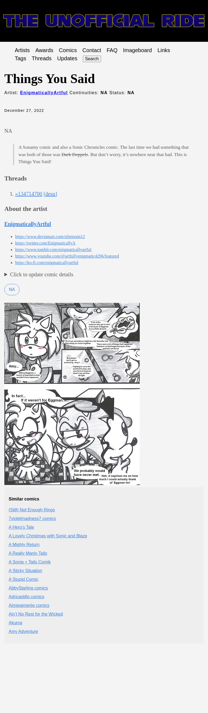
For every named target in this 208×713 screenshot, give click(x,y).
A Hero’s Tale (21, 527)
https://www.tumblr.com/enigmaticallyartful (53, 249)
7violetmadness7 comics (32, 518)
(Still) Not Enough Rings (32, 510)
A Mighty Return (24, 544)
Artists (22, 50)
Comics (68, 50)
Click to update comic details (41, 274)
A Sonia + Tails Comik (30, 562)
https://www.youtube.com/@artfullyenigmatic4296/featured (67, 256)
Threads (41, 58)
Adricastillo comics (26, 596)
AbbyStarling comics (28, 588)
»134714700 (28, 194)
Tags (20, 58)
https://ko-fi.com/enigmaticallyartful (46, 262)
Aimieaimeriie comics (29, 605)
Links (163, 50)
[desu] (50, 194)
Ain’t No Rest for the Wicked (36, 614)
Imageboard (137, 50)
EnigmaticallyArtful (44, 92)
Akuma (15, 622)
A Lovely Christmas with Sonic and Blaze (48, 536)
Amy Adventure (23, 631)
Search (92, 58)
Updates (67, 58)
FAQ (112, 50)
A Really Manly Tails (28, 553)
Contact (91, 50)
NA (12, 289)
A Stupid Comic (23, 579)
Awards (44, 50)
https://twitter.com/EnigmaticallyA (45, 243)
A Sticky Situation (25, 570)
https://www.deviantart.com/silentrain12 (50, 236)
